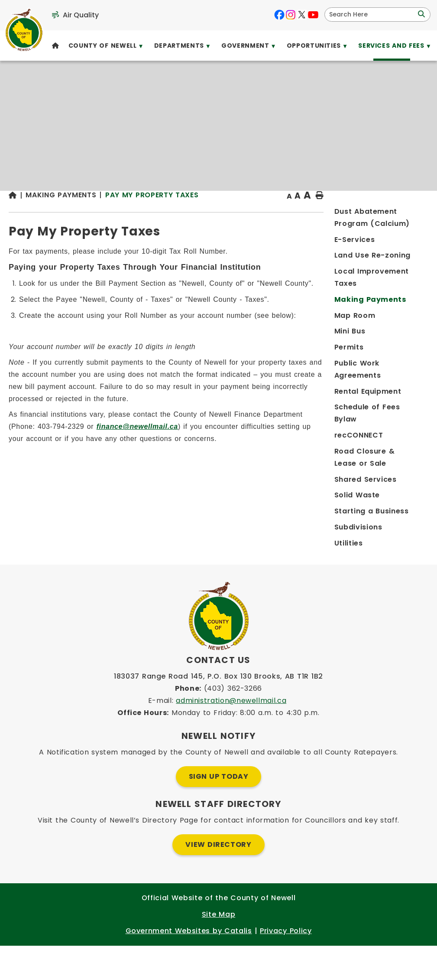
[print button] (407, 213)
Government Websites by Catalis (189, 955)
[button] (420, 14)
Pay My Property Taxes (273, 212)
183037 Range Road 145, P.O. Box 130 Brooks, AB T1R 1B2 (218, 700)
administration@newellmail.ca (231, 725)
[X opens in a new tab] (302, 15)
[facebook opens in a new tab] (279, 15)
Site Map (218, 939)
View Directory (218, 869)
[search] (372, 14)
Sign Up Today (219, 801)
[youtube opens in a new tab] (313, 15)
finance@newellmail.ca (301, 468)
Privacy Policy (285, 955)
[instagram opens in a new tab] (290, 15)
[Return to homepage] (139, 213)
